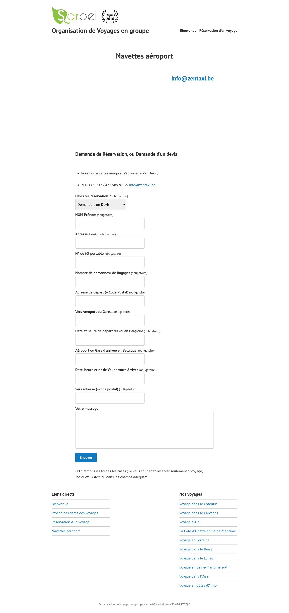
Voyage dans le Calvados (198, 513)
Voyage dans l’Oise (194, 576)
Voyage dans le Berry (195, 549)
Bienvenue (188, 30)
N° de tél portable (98, 253)
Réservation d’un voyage (218, 30)
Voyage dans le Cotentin (198, 504)
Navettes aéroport (66, 531)
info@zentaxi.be (192, 78)
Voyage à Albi (189, 522)
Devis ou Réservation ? (101, 196)
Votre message (86, 408)
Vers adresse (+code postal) (105, 389)
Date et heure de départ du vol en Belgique (117, 331)
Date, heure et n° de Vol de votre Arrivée (115, 370)
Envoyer (86, 457)
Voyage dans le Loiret (196, 558)
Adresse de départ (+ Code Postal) (110, 292)
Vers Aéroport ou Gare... (102, 311)
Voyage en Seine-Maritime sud (203, 567)
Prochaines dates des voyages (75, 513)
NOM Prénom (94, 214)
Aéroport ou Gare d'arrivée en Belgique (114, 350)
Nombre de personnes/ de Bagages (111, 273)
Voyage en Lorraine (194, 540)
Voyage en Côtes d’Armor (198, 585)
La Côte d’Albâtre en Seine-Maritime (207, 531)
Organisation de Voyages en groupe (100, 30)
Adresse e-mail (95, 234)
